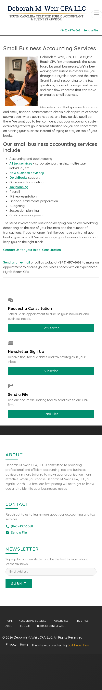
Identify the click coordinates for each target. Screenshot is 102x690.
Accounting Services (32, 620)
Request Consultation (51, 625)
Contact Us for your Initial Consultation (32, 250)
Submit (19, 583)
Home (9, 620)
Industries (82, 620)
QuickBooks (18, 177)
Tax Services (61, 620)
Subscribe (51, 371)
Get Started (51, 328)
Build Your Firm (78, 645)
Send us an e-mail (16, 262)
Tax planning (18, 187)
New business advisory (26, 173)
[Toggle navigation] (96, 14)
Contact (25, 625)
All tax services (21, 163)
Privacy (11, 644)
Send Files (51, 414)
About (10, 625)
